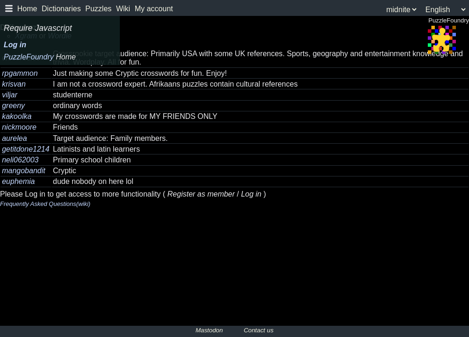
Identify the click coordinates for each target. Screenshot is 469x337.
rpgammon (19, 73)
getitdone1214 (25, 149)
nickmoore (19, 127)
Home (27, 9)
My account (154, 9)
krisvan (14, 84)
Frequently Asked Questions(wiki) (45, 203)
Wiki (123, 9)
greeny (13, 106)
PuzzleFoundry (40, 57)
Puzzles (98, 9)
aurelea (14, 138)
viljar (9, 95)
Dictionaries (61, 9)
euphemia (18, 181)
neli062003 (20, 160)
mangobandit (23, 171)
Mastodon (209, 330)
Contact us (259, 330)
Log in (15, 45)
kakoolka (16, 116)
